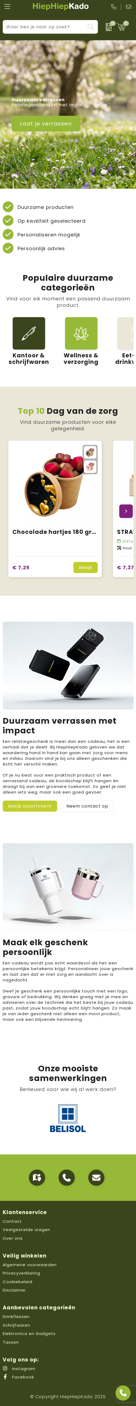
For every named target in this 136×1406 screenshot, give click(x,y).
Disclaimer (14, 1290)
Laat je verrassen (46, 123)
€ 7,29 (20, 567)
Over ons (13, 1238)
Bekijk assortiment (30, 806)
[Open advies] (123, 1393)
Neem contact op (87, 806)
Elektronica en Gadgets (29, 1333)
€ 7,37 (125, 567)
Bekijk (85, 567)
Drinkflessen (16, 1316)
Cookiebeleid (17, 1282)
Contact (12, 1221)
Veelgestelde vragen (26, 1229)
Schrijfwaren (16, 1325)
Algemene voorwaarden (30, 1265)
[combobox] (44, 26)
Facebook (18, 1377)
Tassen (11, 1342)
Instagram (19, 1368)
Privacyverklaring (21, 1273)
